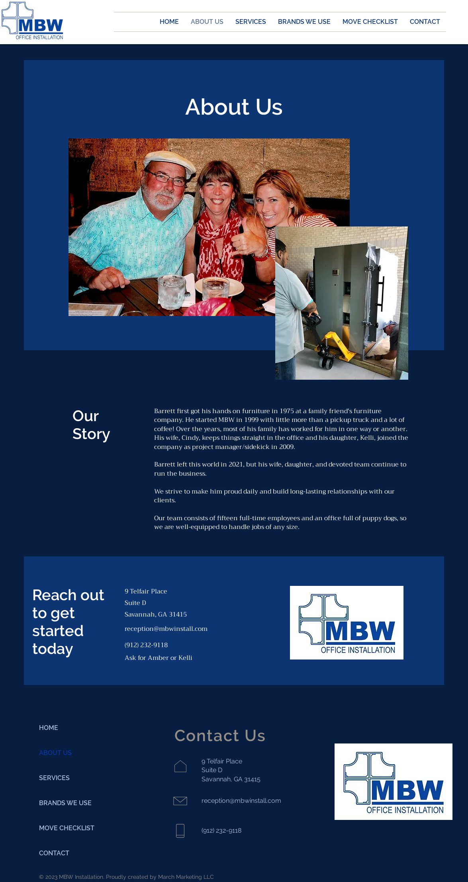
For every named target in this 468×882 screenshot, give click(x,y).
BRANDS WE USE (65, 803)
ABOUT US (55, 753)
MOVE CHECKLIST (66, 828)
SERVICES (54, 778)
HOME (48, 728)
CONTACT (54, 853)
